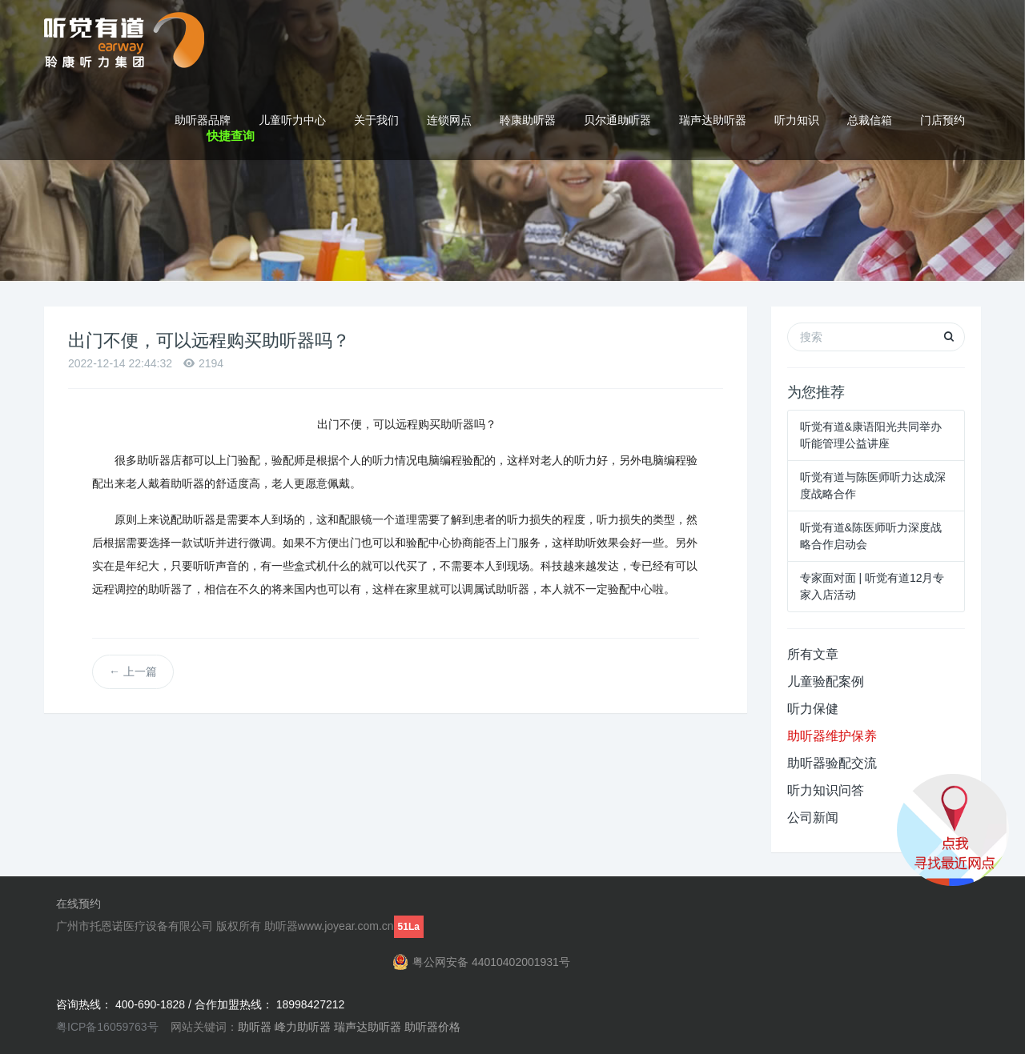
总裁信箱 (869, 120)
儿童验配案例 (825, 681)
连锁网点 (449, 120)
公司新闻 (812, 817)
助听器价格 (432, 1026)
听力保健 (812, 708)
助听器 (254, 1026)
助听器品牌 (203, 120)
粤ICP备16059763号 (107, 1026)
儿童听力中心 (292, 120)
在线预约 (78, 903)
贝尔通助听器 (617, 120)
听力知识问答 (825, 790)
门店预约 (942, 120)
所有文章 (812, 654)
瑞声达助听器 (712, 120)
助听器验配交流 (832, 763)
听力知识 (796, 120)
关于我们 (376, 120)
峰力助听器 (303, 1026)
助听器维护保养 (832, 736)
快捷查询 (231, 135)
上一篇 (133, 671)
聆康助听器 (528, 120)
